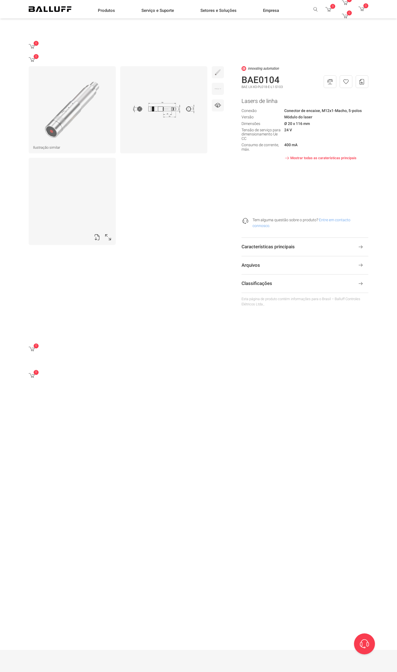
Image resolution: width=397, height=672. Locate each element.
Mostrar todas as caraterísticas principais (320, 158)
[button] (106, 11)
